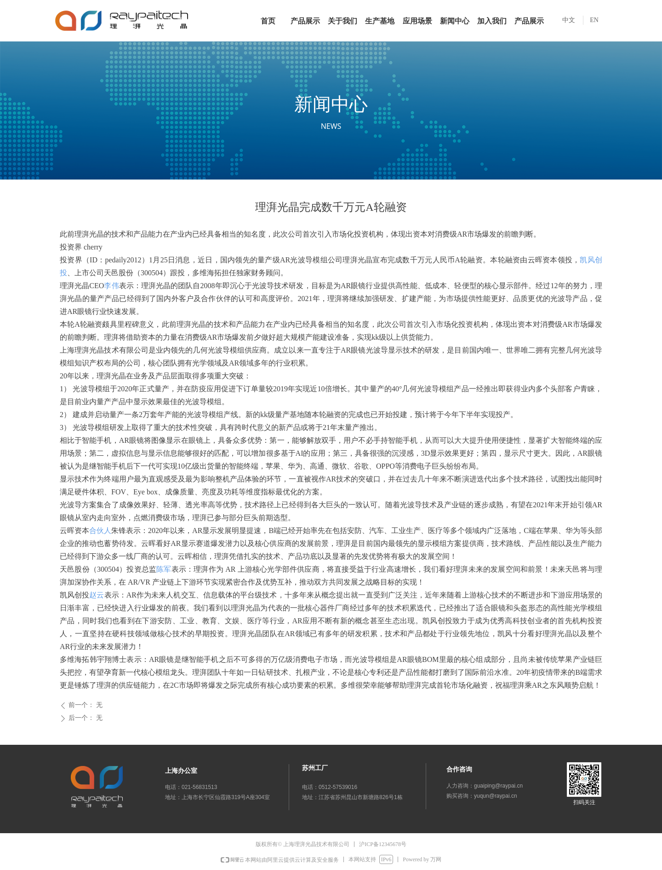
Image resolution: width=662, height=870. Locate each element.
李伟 (111, 286)
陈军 (163, 569)
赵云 (96, 595)
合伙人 (100, 530)
